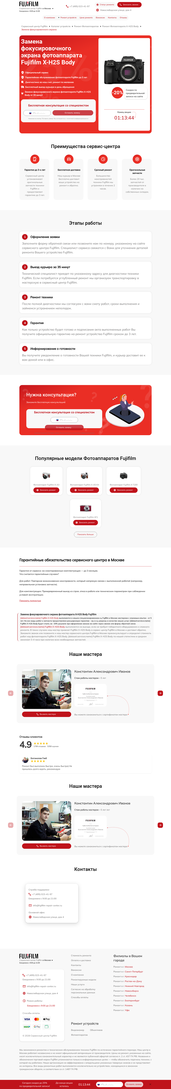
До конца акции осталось (64, 1084)
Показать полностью (30, 600)
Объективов (96, 1030)
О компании (49, 17)
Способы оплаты (79, 997)
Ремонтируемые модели (83, 979)
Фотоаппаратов (79, 1035)
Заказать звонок (128, 4)
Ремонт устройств (68, 17)
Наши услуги (78, 984)
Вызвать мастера (46, 714)
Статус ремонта (105, 4)
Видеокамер (77, 1030)
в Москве (48, 8)
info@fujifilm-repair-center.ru (45, 906)
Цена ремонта (86, 17)
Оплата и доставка (81, 960)
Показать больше (85, 534)
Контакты (112, 17)
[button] (160, 693)
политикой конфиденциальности (77, 118)
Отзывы (123, 17)
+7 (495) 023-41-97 (79, 6)
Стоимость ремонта (81, 955)
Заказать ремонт (45, 490)
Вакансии (100, 17)
